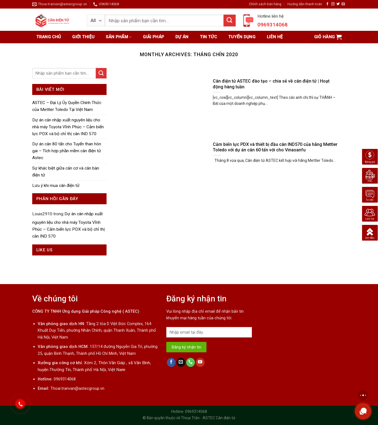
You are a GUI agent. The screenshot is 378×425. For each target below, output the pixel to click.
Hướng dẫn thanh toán (304, 4)
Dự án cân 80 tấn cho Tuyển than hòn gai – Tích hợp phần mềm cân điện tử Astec (66, 150)
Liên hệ (275, 36)
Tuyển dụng (241, 36)
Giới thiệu (83, 36)
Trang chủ (48, 36)
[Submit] (101, 73)
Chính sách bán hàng (265, 4)
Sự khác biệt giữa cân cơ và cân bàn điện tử (65, 172)
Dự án (182, 36)
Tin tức (208, 36)
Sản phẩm (119, 37)
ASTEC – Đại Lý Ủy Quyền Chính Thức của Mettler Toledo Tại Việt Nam (66, 106)
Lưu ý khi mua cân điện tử (56, 185)
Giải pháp (153, 36)
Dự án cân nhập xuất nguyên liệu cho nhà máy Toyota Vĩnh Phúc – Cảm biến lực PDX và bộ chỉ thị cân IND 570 (68, 127)
